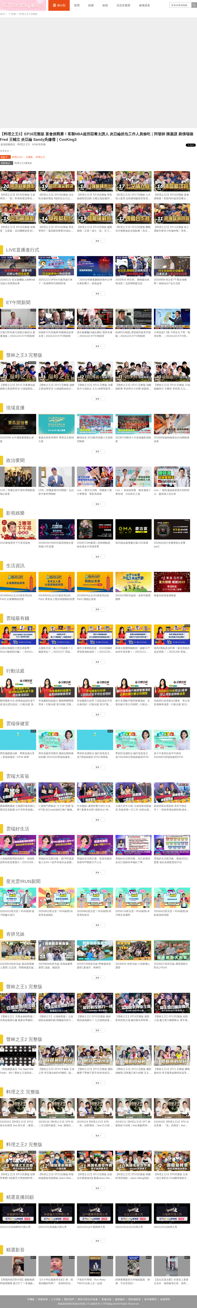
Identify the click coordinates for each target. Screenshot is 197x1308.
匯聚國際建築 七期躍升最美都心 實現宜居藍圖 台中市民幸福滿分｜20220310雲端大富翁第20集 (17, 810)
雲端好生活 (17, 828)
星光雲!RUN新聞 (23, 881)
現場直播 (15, 407)
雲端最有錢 (17, 618)
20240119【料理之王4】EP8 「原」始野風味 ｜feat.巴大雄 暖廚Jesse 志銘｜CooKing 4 (95, 1125)
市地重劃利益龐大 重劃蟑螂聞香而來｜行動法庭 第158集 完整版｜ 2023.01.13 (56, 704)
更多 (99, 241)
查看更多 (6, 151)
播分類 (61, 5)
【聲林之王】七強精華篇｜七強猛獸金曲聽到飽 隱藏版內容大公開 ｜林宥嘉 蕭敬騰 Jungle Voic (56, 1020)
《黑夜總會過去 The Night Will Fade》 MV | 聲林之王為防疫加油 (17, 1073)
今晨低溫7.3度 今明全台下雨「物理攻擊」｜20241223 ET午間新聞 (172, 336)
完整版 (29, 157)
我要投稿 (43, 1299)
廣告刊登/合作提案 (88, 1299)
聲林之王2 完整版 (24, 1039)
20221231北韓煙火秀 (165, 1227)
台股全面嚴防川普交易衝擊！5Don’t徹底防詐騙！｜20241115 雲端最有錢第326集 (17, 652)
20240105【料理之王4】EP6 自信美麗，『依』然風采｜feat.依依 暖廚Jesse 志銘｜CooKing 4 (171, 1125)
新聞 (77, 5)
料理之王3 (17, 157)
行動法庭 (15, 670)
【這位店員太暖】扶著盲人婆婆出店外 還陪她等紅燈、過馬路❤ (171, 1283)
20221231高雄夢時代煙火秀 (15, 1227)
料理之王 (40, 157)
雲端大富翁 (17, 776)
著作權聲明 (150, 1299)
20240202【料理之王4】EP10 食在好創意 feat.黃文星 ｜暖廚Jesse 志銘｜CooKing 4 (16, 1125)
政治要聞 (15, 460)
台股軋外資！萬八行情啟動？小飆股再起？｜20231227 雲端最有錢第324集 (55, 652)
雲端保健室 (17, 723)
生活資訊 (15, 565)
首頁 (2, 14)
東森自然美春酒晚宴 (165, 595)
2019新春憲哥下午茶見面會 (15, 543)
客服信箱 (106, 1299)
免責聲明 (165, 1299)
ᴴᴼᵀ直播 (12, 14)
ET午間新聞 (18, 302)
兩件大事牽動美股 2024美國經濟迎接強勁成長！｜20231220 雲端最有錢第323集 (94, 652)
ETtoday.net (110, 1303)
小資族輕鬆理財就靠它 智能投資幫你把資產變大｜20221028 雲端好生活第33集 (17, 862)
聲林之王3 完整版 (24, 355)
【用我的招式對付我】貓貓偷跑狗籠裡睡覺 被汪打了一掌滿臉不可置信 (17, 1283)
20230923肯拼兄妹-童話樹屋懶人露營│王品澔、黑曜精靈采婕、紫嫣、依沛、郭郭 (18, 968)
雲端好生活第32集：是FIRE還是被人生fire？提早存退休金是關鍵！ (56, 862)
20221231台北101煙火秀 (129, 1227)
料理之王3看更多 (23, 163)
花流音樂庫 (123, 5)
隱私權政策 (134, 1299)
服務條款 (120, 1299)
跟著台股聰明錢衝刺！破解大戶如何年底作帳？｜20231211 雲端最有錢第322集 (132, 652)
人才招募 (56, 1299)
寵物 (105, 5)
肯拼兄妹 (15, 934)
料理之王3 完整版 (28, 14)
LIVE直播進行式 (22, 249)
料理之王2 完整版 (24, 1144)
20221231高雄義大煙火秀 (52, 1227)
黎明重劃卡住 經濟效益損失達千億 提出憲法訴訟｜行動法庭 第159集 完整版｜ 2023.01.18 (17, 704)
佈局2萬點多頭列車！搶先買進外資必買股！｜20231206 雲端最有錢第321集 (172, 652)
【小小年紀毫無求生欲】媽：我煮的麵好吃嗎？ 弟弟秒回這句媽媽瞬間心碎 (55, 1283)
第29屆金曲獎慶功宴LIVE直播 (131, 543)
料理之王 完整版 (23, 1091)
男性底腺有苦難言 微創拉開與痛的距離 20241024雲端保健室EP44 (56, 757)
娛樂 (91, 5)
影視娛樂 (15, 513)
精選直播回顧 (20, 1197)
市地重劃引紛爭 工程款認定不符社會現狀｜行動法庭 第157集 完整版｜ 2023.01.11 (94, 704)
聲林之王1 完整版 (24, 986)
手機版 (30, 1299)
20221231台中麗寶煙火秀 (91, 1227)
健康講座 (144, 5)
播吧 (23, 5)
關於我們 (69, 1299)
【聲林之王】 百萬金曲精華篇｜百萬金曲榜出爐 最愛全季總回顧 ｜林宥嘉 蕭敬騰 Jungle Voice (17, 1020)
